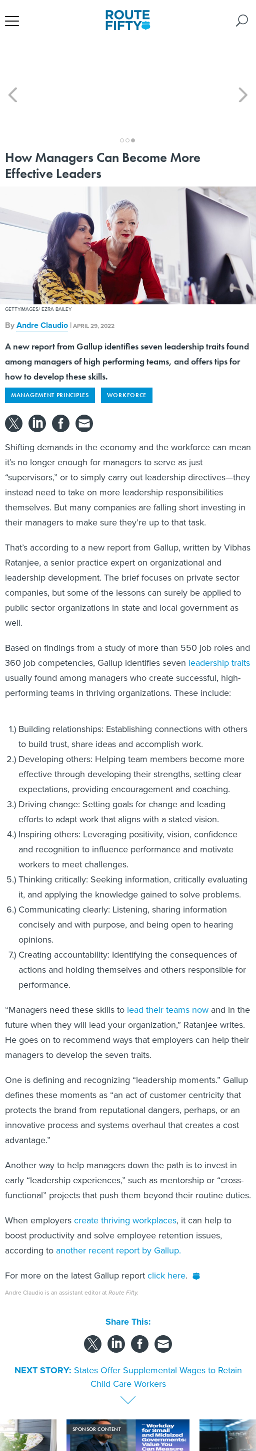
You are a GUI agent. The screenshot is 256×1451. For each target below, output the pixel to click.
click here (167, 1230)
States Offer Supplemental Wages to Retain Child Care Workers (158, 1332)
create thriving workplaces (125, 1175)
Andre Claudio (42, 280)
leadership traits (219, 617)
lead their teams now (167, 964)
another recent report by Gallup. (118, 1205)
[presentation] (13, 1410)
